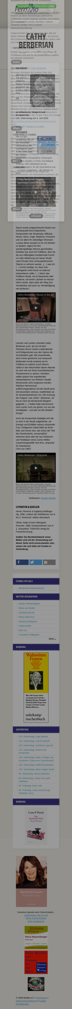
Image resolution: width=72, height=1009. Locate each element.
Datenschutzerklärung (26, 1001)
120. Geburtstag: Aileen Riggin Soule (36, 769)
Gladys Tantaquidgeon (29, 603)
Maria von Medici (27, 608)
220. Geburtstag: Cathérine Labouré (36, 745)
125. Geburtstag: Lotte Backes (33, 736)
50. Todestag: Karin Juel (30, 785)
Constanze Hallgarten (29, 634)
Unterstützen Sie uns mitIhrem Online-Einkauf (36, 918)
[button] (46, 138)
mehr (51, 639)
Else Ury (23, 630)
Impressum (41, 998)
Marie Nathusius (26, 617)
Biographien (22, 68)
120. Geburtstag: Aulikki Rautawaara (36, 765)
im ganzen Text (44, 51)
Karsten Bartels (48, 498)
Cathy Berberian (38, 68)
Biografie (20, 126)
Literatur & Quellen (35, 126)
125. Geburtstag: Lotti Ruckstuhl (34, 741)
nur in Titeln (43, 54)
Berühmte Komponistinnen (31, 588)
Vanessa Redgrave (28, 621)
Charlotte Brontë (27, 612)
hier (53, 217)
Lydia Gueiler (25, 626)
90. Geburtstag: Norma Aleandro (34, 773)
